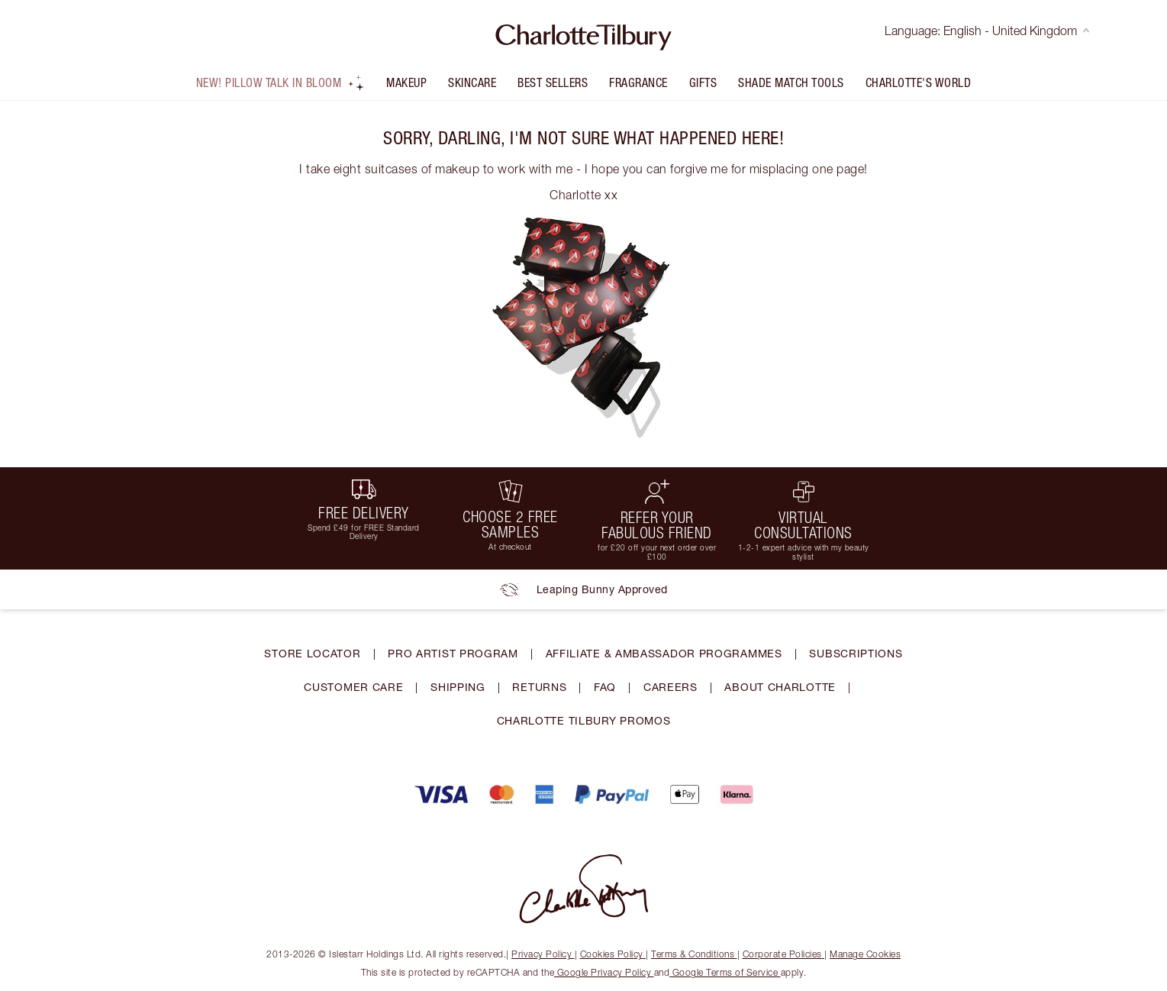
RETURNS (539, 686)
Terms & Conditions (694, 954)
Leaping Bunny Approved (584, 589)
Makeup (406, 82)
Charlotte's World (919, 82)
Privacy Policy (543, 954)
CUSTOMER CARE (353, 686)
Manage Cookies (865, 954)
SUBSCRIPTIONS (855, 653)
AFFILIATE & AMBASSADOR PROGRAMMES (664, 653)
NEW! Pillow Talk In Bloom (281, 82)
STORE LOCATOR (312, 653)
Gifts (703, 82)
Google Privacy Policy (604, 972)
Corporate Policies (784, 954)
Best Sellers (552, 82)
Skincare (472, 82)
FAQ (605, 686)
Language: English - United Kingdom (987, 30)
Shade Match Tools (791, 82)
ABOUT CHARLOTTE (780, 686)
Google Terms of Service (725, 972)
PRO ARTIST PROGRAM (453, 653)
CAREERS (670, 686)
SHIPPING (457, 686)
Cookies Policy (613, 954)
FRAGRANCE (638, 82)
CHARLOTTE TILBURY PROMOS (584, 720)
